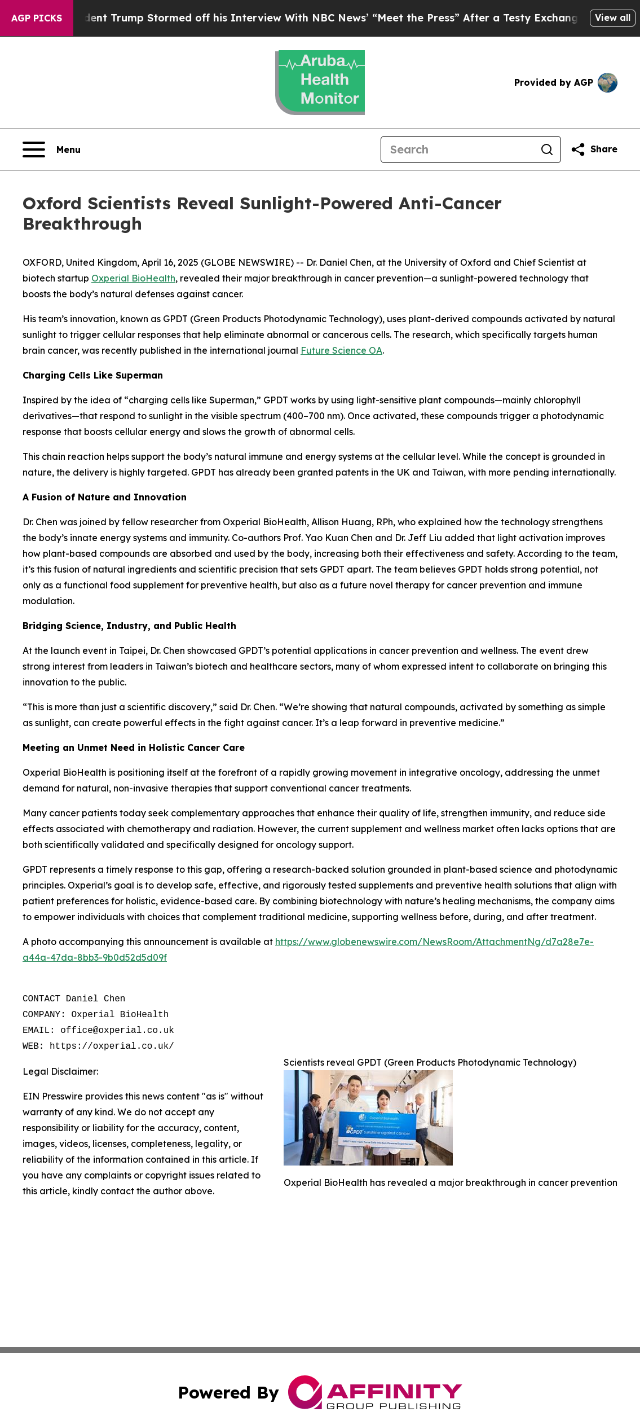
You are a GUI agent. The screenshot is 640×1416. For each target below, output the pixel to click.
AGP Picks (36, 18)
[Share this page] (593, 149)
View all (612, 17)
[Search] (457, 149)
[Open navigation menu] (52, 149)
